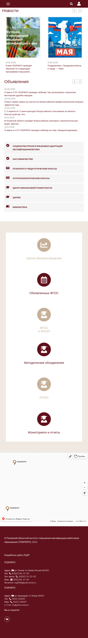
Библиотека (15, 207)
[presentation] (74, 10)
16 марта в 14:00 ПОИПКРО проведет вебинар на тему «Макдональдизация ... (41, 130)
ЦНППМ (12, 197)
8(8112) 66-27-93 (19, 573)
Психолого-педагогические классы (30, 168)
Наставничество (18, 159)
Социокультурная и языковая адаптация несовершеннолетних (33, 146)
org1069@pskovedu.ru (25, 582)
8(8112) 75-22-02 (26, 576)
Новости (10, 11)
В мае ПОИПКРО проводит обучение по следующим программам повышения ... (19, 68)
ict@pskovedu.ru (20, 604)
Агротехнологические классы (27, 178)
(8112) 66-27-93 (19, 579)
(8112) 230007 (17, 598)
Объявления (16, 82)
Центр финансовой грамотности (28, 187)
